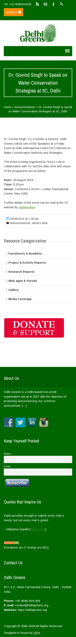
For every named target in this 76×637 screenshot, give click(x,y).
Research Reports (21, 271)
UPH (37, 632)
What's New (39, 223)
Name (7, 453)
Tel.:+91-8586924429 (17, 4)
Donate (13, 12)
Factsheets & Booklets (25, 253)
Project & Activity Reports (27, 262)
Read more (37, 529)
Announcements (24, 107)
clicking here (27, 207)
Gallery (13, 290)
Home (7, 107)
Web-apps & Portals (22, 280)
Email (7, 466)
